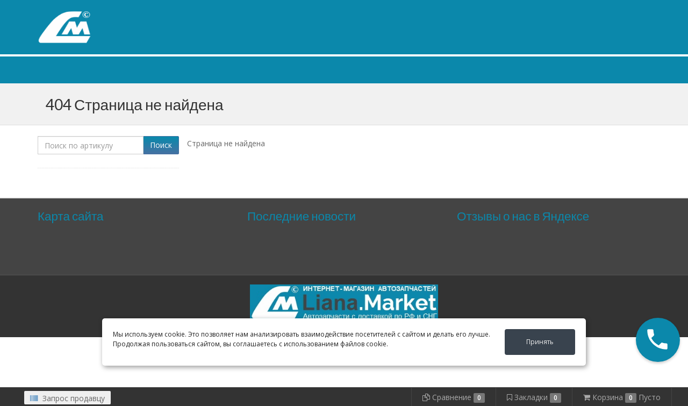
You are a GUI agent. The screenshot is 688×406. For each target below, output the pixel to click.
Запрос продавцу (67, 398)
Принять (540, 341)
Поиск (161, 145)
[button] (658, 340)
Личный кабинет (584, 10)
